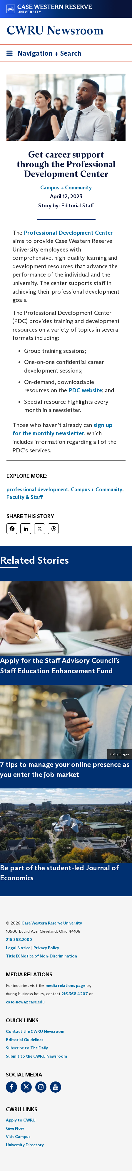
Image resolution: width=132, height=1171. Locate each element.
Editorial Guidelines (24, 1039)
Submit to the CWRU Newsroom (36, 1056)
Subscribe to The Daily (27, 1048)
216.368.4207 (74, 993)
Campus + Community (96, 489)
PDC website (85, 390)
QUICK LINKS (22, 1021)
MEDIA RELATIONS (29, 975)
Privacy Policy (46, 947)
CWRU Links (21, 1110)
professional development (37, 489)
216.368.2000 (19, 939)
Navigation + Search (42, 54)
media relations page (65, 985)
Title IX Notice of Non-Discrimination (41, 956)
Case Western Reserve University (51, 923)
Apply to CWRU (21, 1120)
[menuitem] (66, 1031)
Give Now (15, 1128)
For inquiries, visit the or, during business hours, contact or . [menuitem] (49, 994)
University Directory (25, 1144)
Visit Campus (18, 1136)
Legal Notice (18, 947)
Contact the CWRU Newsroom (35, 1031)
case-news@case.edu (25, 1002)
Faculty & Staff (24, 497)
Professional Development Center (68, 232)
